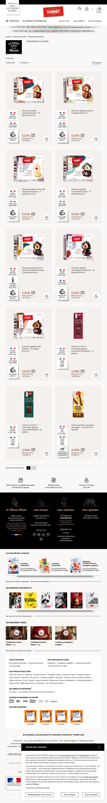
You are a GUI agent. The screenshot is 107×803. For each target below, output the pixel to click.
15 (28, 468)
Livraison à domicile (83, 663)
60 (34, 468)
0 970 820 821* (66, 518)
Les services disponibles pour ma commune (40, 741)
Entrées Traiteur (40, 675)
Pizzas (72, 675)
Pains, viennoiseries (67, 680)
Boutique (40, 683)
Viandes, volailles (47, 677)
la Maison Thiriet (16, 510)
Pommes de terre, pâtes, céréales (77, 677)
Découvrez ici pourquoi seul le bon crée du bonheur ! (16, 518)
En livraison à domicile (17, 663)
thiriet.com (17, 741)
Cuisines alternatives (84, 680)
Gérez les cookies (17, 743)
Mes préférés (78, 21)
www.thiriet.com (68, 755)
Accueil (8, 37)
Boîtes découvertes (28, 683)
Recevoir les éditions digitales (17, 581)
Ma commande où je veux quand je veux (41, 524)
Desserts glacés (19, 37)
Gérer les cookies (91, 777)
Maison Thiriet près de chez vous (41, 517)
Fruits (25, 680)
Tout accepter (91, 794)
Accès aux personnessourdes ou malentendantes (65, 538)
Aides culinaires (15, 680)
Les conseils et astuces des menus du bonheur (36, 692)
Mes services (64, 21)
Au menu (12, 692)
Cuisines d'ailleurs (84, 675)
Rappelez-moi (66, 529)
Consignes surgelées (65, 663)
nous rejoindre (90, 510)
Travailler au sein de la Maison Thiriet (90, 517)
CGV (60, 741)
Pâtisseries (54, 680)
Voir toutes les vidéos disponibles (18, 650)
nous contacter (65, 510)
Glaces (31, 680)
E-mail (66, 533)
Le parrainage (14, 666)
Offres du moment (16, 675)
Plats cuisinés (14, 677)
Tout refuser (70, 794)
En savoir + (54, 701)
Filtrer (24, 63)
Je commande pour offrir (57, 666)
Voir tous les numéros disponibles (19, 616)
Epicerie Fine (14, 683)
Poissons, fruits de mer (30, 677)
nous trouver (41, 510)
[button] (86, 9)
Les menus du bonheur (34, 21)
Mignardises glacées (36, 37)
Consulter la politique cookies (38, 788)
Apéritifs (28, 675)
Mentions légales (70, 741)
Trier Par (10, 63)
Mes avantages (94, 21)
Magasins (51, 663)
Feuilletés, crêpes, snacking (58, 675)
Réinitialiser (96, 63)
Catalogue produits (86, 741)
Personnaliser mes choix (39, 794)
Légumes (59, 677)
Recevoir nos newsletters (40, 581)
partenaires (84, 755)
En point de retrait (35, 663)
